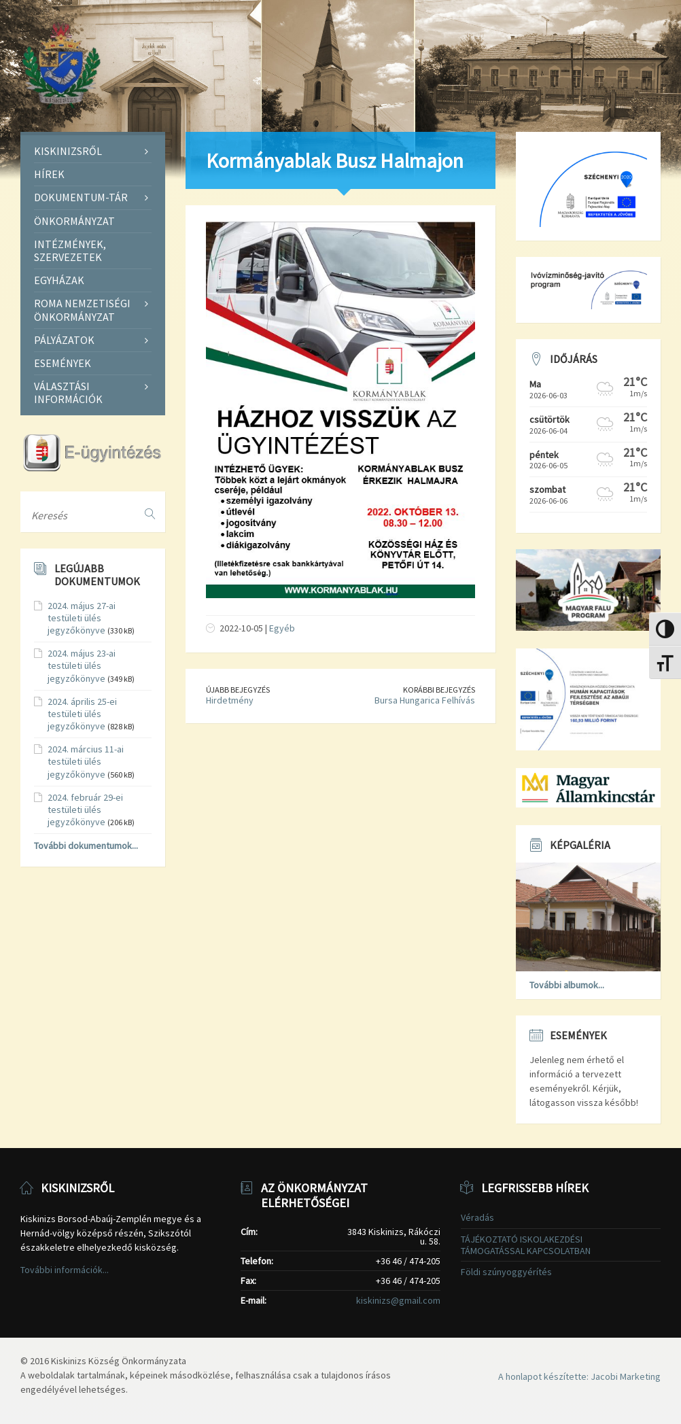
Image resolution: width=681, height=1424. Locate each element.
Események (62, 363)
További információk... (64, 1270)
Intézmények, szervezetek (70, 250)
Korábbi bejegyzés (439, 689)
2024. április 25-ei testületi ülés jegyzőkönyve (82, 713)
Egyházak (59, 280)
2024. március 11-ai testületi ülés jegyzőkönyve (86, 761)
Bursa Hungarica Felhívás (424, 700)
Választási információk (68, 392)
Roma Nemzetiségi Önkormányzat (82, 309)
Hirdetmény (230, 700)
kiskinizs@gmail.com (398, 1300)
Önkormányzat (74, 221)
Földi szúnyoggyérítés (506, 1272)
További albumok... (566, 985)
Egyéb (282, 628)
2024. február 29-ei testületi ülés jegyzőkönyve (85, 809)
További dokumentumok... (86, 845)
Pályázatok (64, 340)
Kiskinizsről (68, 151)
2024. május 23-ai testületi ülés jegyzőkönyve (82, 665)
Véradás (477, 1217)
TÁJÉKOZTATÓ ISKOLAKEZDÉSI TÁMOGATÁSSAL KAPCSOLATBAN (526, 1245)
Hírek (49, 174)
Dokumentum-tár (81, 197)
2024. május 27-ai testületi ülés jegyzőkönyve (82, 618)
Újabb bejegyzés (238, 689)
